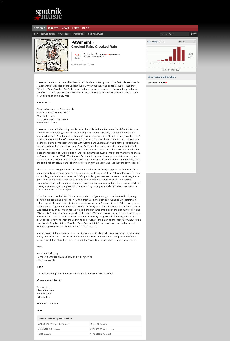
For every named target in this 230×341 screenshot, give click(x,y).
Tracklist (91, 65)
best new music (95, 33)
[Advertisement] (136, 14)
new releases (64, 33)
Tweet (40, 310)
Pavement (82, 42)
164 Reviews (115, 54)
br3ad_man (99, 54)
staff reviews (79, 33)
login (35, 33)
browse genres (48, 33)
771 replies (101, 56)
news (65, 28)
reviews (39, 28)
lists (75, 28)
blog (85, 28)
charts (53, 28)
